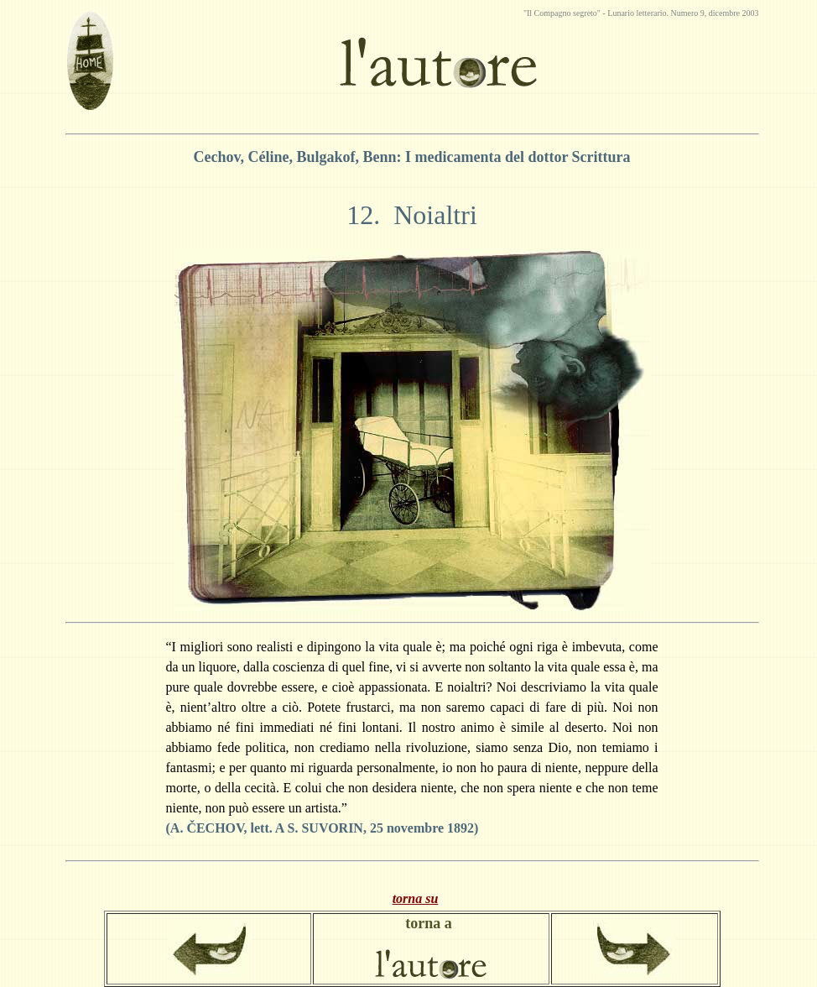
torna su (416, 898)
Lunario (621, 13)
